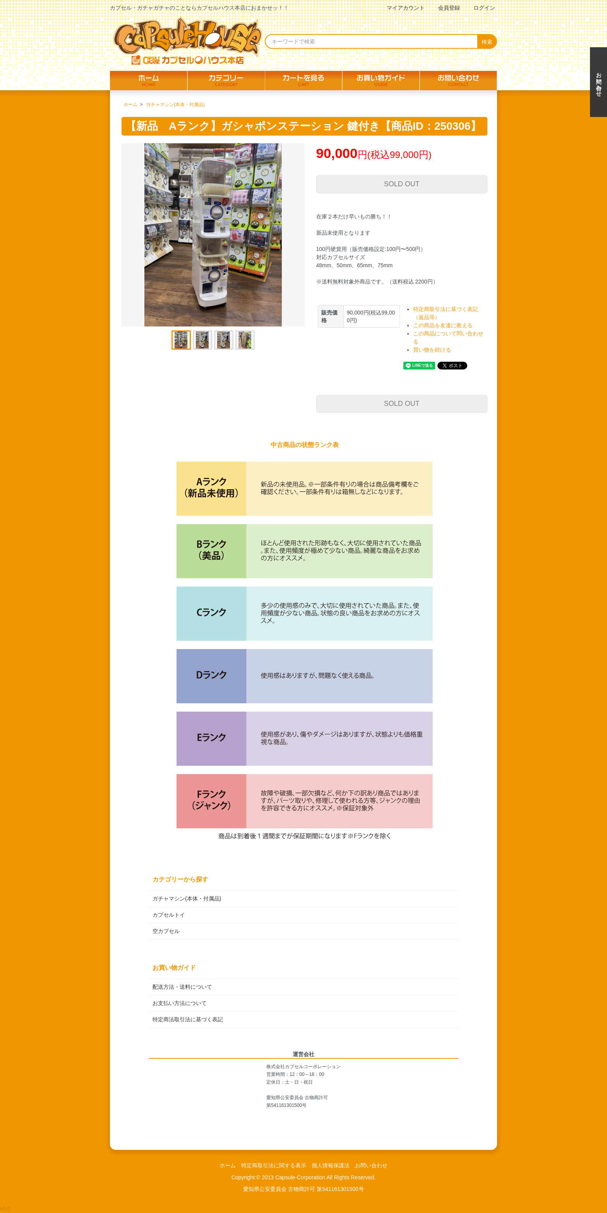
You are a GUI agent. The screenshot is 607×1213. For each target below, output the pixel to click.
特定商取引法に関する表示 (273, 1165)
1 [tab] (181, 340)
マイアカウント (402, 8)
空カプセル (166, 931)
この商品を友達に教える (443, 325)
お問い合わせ (371, 1165)
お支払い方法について (180, 1003)
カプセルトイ (169, 915)
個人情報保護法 (331, 1165)
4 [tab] (245, 340)
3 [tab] (223, 340)
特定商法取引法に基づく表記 (188, 1019)
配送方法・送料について (182, 987)
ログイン (480, 8)
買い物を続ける (432, 350)
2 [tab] (202, 340)
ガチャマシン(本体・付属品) (175, 104)
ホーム (130, 104)
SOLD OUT (402, 184)
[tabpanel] (213, 234)
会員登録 (445, 8)
